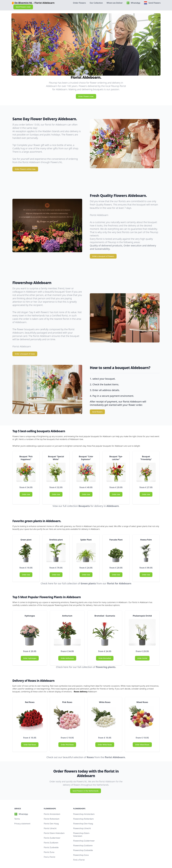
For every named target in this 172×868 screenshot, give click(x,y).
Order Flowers (79, 3)
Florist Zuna (49, 852)
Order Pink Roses (67, 744)
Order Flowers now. (86, 96)
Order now (26, 494)
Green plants (88, 583)
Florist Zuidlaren (51, 842)
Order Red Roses (29, 744)
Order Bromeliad (104, 658)
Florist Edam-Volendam (54, 833)
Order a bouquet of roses (25, 354)
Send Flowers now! (23, 7)
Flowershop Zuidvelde (83, 850)
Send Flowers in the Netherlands (85, 791)
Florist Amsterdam (52, 814)
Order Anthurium (67, 658)
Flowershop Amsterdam (84, 814)
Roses (90, 757)
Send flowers (97, 412)
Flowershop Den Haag (83, 823)
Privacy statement (22, 823)
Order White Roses (105, 744)
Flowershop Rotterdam (83, 819)
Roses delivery (80, 691)
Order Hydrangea (29, 658)
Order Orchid (142, 658)
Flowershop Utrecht (82, 828)
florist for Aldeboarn (119, 583)
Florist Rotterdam (51, 819)
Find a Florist (49, 857)
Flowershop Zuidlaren (83, 845)
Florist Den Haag (51, 823)
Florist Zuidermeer (52, 838)
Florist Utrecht (50, 828)
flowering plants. (106, 667)
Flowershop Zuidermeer (84, 840)
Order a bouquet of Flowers (103, 256)
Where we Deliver (115, 3)
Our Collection (96, 3)
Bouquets (84, 506)
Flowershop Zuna (81, 855)
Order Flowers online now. (25, 169)
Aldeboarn (112, 506)
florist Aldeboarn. (115, 757)
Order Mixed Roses (142, 744)
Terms (17, 819)
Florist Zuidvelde (51, 847)
